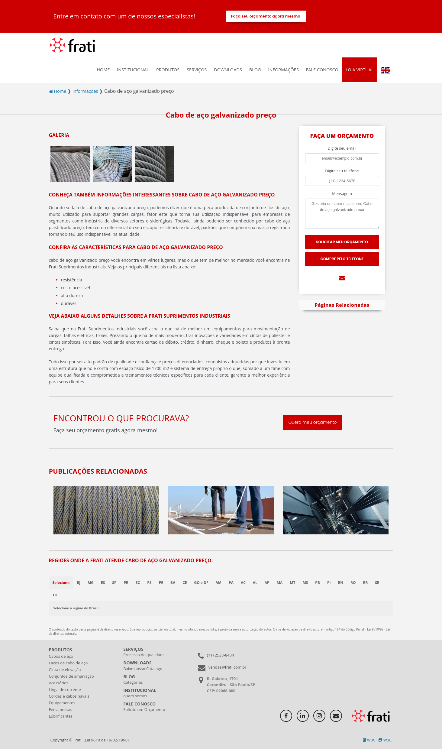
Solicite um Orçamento (144, 709)
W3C (369, 740)
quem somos (135, 696)
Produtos (167, 70)
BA (172, 582)
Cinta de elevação (65, 669)
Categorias (133, 682)
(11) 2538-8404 (220, 655)
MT (292, 582)
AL (255, 582)
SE (377, 582)
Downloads (228, 70)
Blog (255, 70)
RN (341, 582)
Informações (283, 70)
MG (91, 582)
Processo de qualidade (144, 654)
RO (353, 582)
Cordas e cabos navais (69, 696)
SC (138, 582)
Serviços (197, 70)
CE (185, 582)
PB (317, 582)
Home (103, 70)
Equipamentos (62, 702)
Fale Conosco (322, 70)
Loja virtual (360, 70)
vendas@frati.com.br (227, 667)
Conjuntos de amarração (71, 676)
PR (126, 582)
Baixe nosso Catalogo (142, 668)
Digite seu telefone (342, 170)
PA (231, 582)
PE (161, 582)
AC (243, 582)
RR (365, 582)
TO (55, 595)
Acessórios (59, 683)
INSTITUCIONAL (133, 70)
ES (103, 582)
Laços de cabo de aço (68, 663)
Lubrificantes (61, 716)
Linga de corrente (65, 689)
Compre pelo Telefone (342, 258)
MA (280, 582)
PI (329, 582)
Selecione (61, 582)
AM (219, 582)
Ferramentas (60, 709)
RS (149, 582)
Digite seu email (342, 148)
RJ (78, 582)
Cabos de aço (61, 656)
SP (114, 582)
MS (305, 582)
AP (267, 582)
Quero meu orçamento (312, 423)
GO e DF (201, 582)
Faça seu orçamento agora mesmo (265, 16)
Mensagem (342, 193)
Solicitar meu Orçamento (342, 242)
